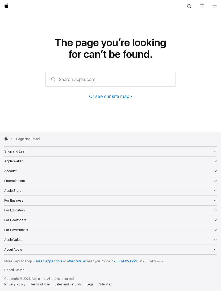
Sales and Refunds (68, 284)
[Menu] (214, 6)
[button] (189, 6)
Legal (90, 284)
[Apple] (6, 6)
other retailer (76, 261)
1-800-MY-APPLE (125, 261)
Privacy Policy (15, 284)
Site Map (105, 284)
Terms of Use (40, 284)
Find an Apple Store (48, 261)
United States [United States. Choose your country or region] (14, 270)
